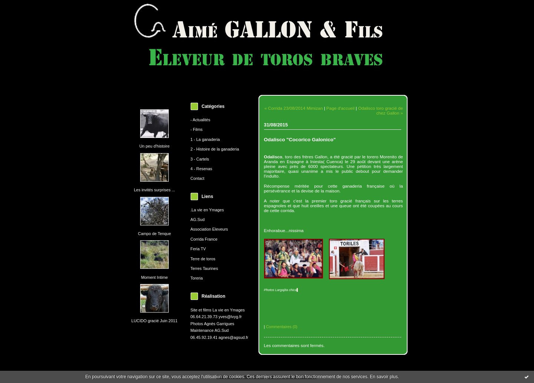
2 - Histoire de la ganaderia (215, 149)
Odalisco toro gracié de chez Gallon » (380, 110)
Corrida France (204, 239)
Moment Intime (154, 277)
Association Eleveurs (209, 229)
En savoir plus (384, 376)
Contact (198, 178)
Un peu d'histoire (154, 146)
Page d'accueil (340, 108)
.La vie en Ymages (207, 210)
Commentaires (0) (281, 326)
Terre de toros (203, 259)
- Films (197, 129)
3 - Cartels (200, 159)
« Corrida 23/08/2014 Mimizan (293, 108)
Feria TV (198, 249)
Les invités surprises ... (154, 190)
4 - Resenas (201, 168)
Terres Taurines (204, 268)
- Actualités (200, 120)
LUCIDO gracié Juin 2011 (154, 320)
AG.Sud (198, 219)
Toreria (197, 278)
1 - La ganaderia (205, 139)
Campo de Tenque (154, 233)
